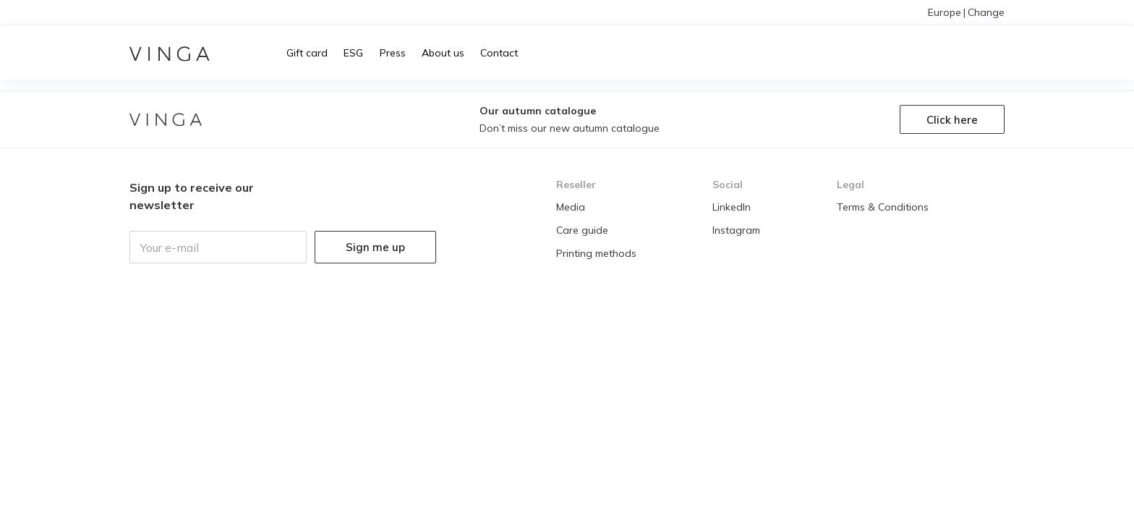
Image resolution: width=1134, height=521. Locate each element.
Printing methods (596, 253)
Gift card (307, 52)
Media (570, 206)
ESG (353, 52)
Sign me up (375, 247)
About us (443, 52)
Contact (499, 52)
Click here (952, 120)
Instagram (736, 230)
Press (393, 52)
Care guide (582, 230)
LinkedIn (731, 206)
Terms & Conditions (883, 206)
